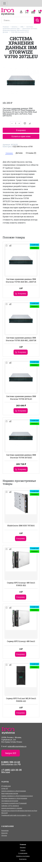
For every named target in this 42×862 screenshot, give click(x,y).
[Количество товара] (15, 123)
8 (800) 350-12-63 (10, 762)
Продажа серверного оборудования (14, 798)
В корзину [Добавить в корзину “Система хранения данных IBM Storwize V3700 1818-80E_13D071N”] (22, 352)
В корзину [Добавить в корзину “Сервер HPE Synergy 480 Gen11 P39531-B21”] (20, 597)
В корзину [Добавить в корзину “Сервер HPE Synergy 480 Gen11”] (20, 654)
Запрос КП (10, 753)
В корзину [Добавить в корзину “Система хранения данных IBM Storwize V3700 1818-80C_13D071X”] (22, 293)
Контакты (22, 859)
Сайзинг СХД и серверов (10, 806)
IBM (21, 27)
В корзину (21, 130)
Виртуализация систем (9, 793)
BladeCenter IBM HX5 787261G (21, 525)
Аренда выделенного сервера (11, 808)
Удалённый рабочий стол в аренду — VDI (15, 815)
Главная (6, 27)
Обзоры (4, 835)
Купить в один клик (21, 136)
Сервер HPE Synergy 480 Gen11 (21, 641)
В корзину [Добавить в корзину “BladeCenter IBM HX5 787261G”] (20, 538)
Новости (4, 833)
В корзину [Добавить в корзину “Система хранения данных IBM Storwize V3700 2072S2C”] (22, 469)
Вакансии (5, 830)
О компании (22, 853)
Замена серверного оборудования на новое (17, 796)
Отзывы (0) (31, 153)
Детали (19, 153)
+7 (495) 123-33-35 (11, 769)
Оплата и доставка (23, 856)
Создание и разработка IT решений (14, 803)
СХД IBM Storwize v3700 (20, 32)
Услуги (22, 850)
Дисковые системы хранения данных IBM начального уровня (20, 30)
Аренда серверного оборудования (13, 791)
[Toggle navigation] (4, 3)
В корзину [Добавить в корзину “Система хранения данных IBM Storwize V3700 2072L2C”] (22, 411)
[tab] (9, 153)
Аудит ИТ (4, 788)
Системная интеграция (9, 801)
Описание (9, 153)
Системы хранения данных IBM (18, 27)
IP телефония (6, 786)
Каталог (15, 27)
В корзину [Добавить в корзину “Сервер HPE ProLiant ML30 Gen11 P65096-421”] (20, 713)
